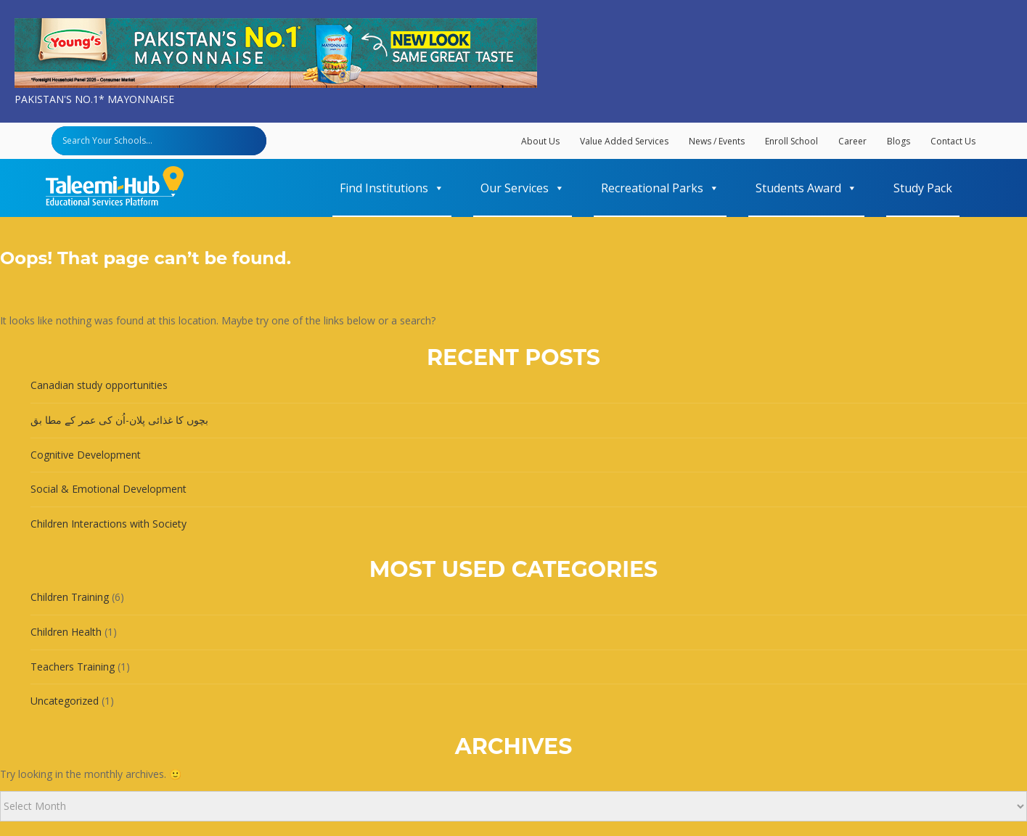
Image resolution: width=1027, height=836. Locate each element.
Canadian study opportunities (99, 385)
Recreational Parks (660, 188)
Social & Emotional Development (108, 489)
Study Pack (922, 188)
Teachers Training (72, 666)
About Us (540, 141)
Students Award (806, 188)
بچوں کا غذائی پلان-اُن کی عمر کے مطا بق (119, 420)
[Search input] (162, 140)
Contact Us (952, 141)
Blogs (898, 141)
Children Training (69, 597)
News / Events (717, 141)
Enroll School (791, 141)
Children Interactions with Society (108, 523)
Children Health (66, 632)
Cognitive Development (85, 455)
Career (852, 141)
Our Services (522, 188)
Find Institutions (392, 188)
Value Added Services (624, 141)
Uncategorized (64, 701)
